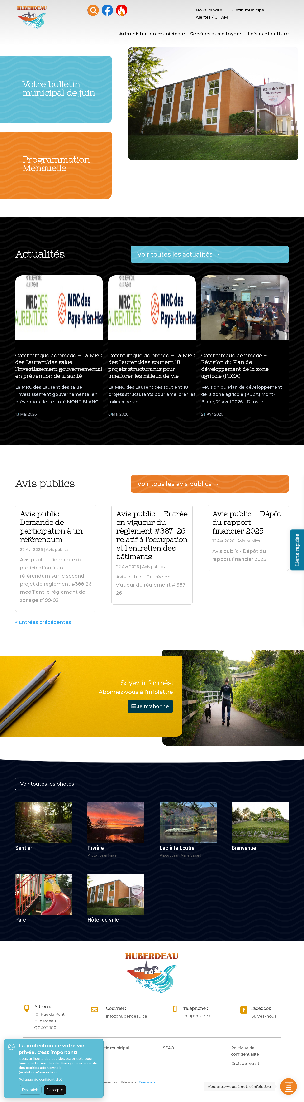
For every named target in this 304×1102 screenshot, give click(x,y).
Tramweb (146, 1082)
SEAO (168, 1048)
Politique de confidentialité (245, 1051)
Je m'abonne (153, 706)
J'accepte (55, 1090)
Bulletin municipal (246, 10)
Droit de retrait (245, 1063)
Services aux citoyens (216, 34)
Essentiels (30, 1090)
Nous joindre (209, 10)
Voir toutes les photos (47, 784)
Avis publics (57, 549)
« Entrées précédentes (43, 622)
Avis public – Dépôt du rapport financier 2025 (246, 522)
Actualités (49, 414)
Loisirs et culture (268, 34)
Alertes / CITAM (212, 17)
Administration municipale (152, 34)
